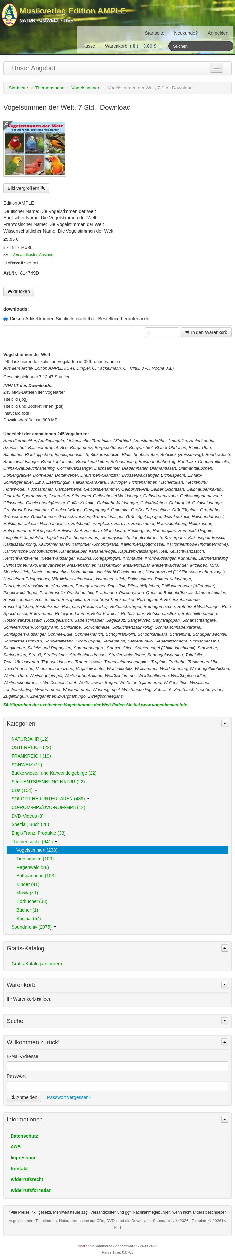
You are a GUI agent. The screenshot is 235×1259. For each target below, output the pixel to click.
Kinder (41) (27, 884)
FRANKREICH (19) (31, 756)
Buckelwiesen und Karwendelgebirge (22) (54, 773)
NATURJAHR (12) (30, 739)
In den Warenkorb (206, 332)
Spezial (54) (28, 918)
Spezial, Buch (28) (30, 824)
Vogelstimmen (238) (37, 850)
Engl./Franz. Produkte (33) (38, 833)
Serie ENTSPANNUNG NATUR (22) (48, 781)
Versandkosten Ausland (33, 254)
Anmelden (218, 33)
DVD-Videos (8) (28, 815)
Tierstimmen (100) (35, 858)
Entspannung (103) (36, 875)
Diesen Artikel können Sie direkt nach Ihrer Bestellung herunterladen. (77, 318)
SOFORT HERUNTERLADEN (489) (51, 798)
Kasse (88, 46)
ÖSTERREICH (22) (31, 747)
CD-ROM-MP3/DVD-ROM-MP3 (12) (48, 807)
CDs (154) (24, 790)
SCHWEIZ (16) (27, 764)
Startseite (154, 33)
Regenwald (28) (32, 867)
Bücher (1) (27, 910)
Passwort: (17, 1076)
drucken (19, 291)
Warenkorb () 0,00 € (134, 46)
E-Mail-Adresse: (23, 1056)
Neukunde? (186, 33)
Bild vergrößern (26, 188)
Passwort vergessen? (69, 1097)
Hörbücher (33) (31, 901)
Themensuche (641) (34, 841)
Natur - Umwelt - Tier (46, 20)
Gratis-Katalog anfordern (37, 963)
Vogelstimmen (85, 87)
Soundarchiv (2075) (34, 927)
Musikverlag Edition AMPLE (72, 10)
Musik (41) (27, 892)
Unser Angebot (33, 68)
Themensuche (50, 87)
